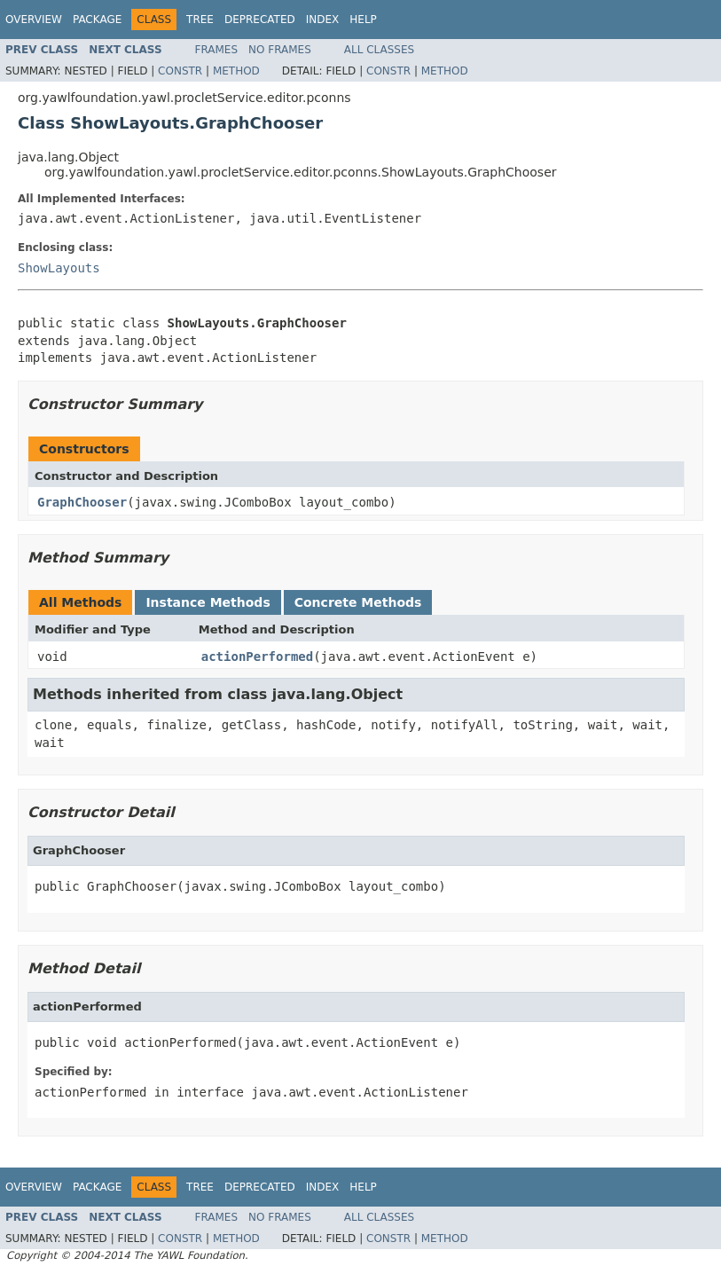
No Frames (279, 49)
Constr (180, 71)
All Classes (379, 49)
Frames (217, 49)
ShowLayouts (59, 268)
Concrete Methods (358, 602)
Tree (200, 19)
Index (323, 19)
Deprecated (259, 19)
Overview (33, 19)
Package (97, 19)
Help (363, 19)
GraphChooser (82, 502)
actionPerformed (257, 656)
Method (236, 71)
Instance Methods (207, 602)
